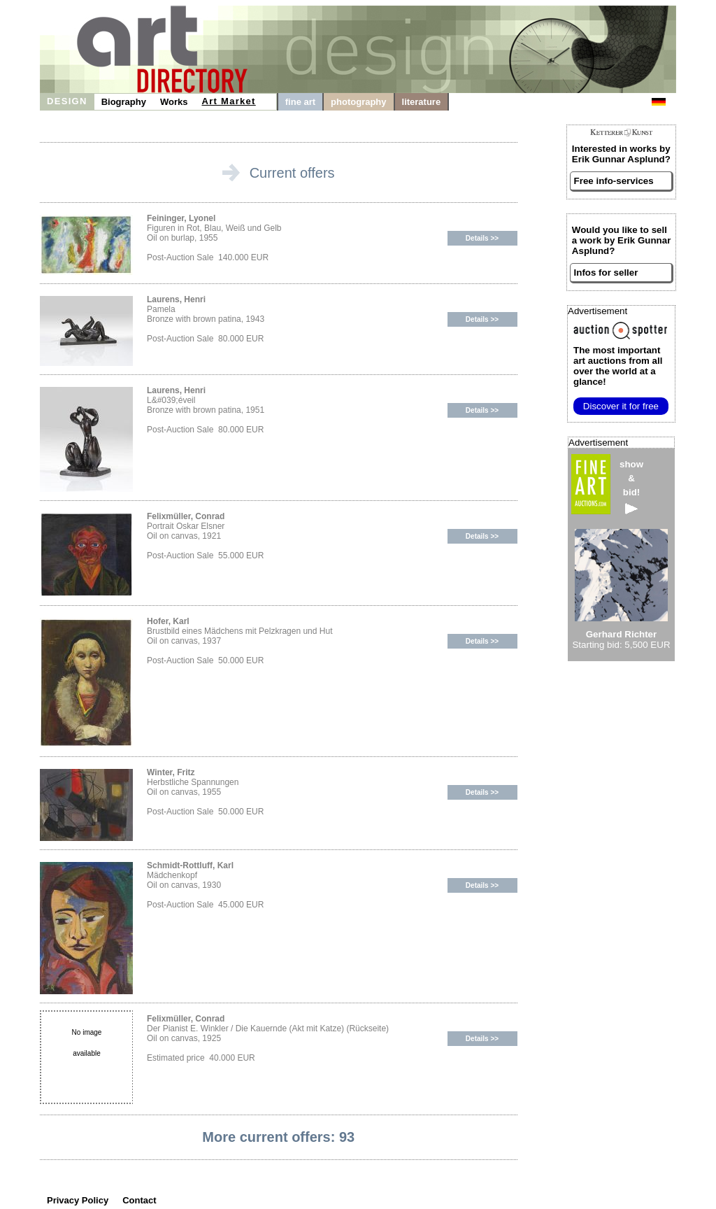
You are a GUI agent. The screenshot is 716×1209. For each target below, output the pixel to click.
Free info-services (614, 181)
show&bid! (631, 486)
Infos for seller (606, 272)
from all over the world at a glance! (617, 366)
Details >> (482, 238)
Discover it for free (621, 406)
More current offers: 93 (278, 1137)
